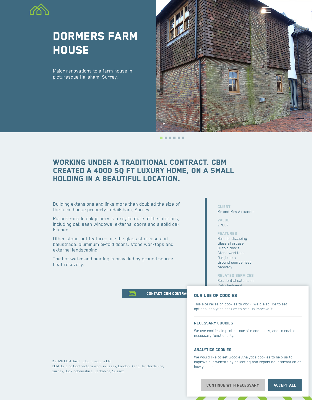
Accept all (285, 385)
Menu (266, 9)
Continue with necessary (232, 385)
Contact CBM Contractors (172, 293)
